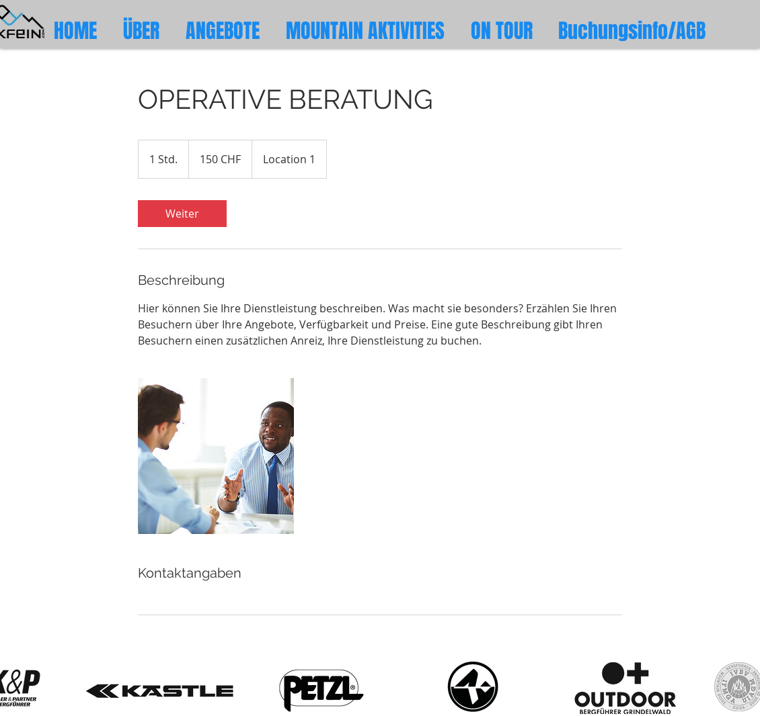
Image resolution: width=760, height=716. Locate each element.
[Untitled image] (216, 456)
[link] (182, 213)
